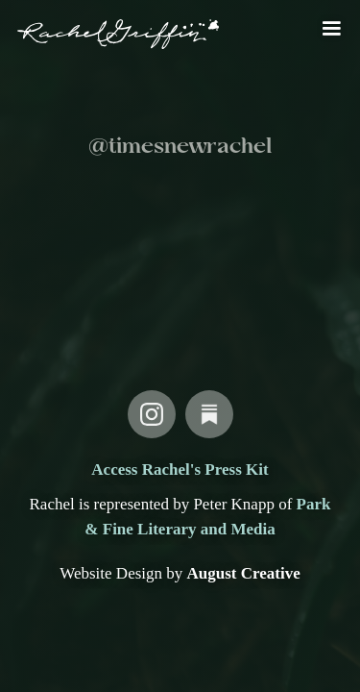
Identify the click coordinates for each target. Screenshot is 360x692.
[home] (114, 34)
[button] (331, 29)
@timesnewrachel (180, 147)
